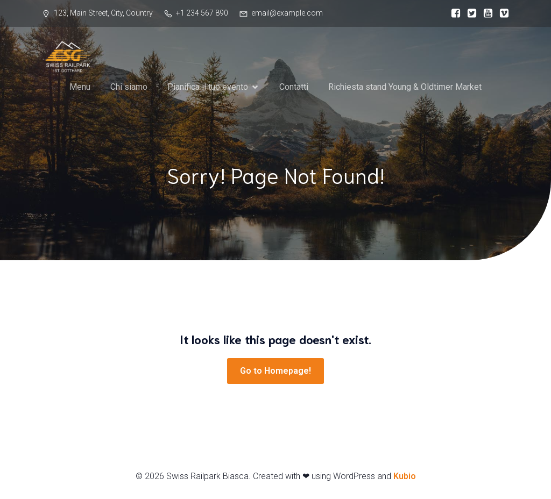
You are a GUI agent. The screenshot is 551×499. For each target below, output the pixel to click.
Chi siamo (128, 92)
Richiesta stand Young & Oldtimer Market (405, 92)
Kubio (404, 476)
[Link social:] (453, 13)
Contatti (293, 92)
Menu (79, 92)
